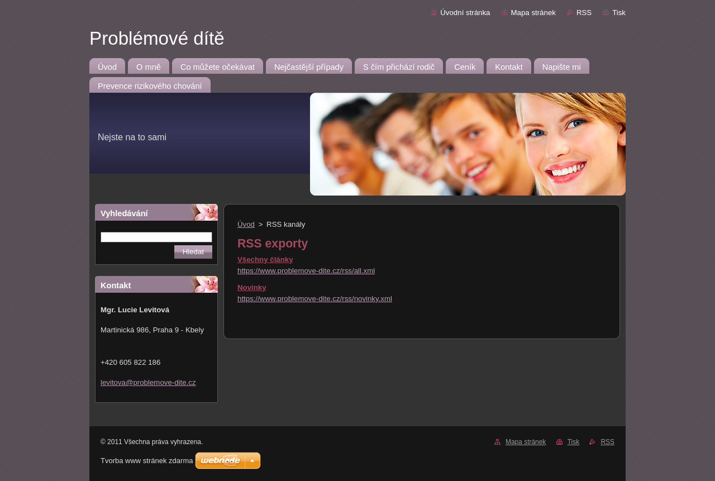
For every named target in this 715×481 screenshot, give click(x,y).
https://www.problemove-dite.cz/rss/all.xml (306, 270)
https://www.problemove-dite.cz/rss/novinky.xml (314, 298)
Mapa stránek (533, 12)
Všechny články (265, 259)
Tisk (619, 12)
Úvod (246, 224)
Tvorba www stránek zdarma (147, 460)
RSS (584, 12)
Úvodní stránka (465, 12)
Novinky (251, 287)
